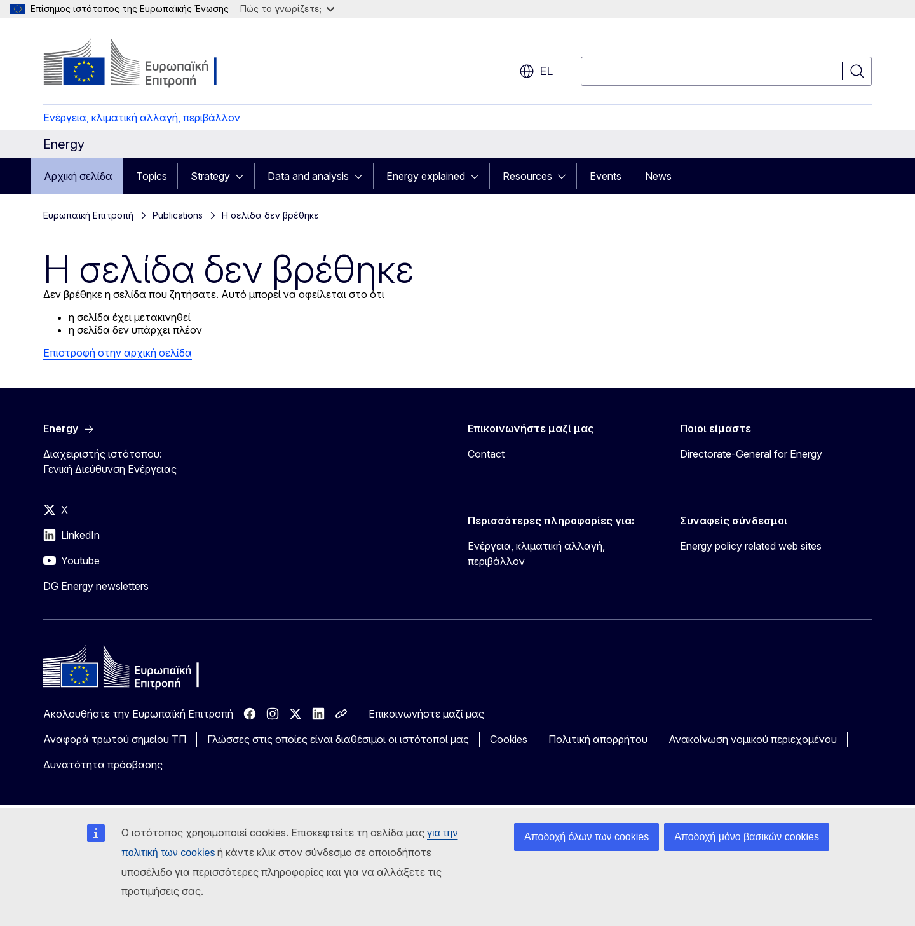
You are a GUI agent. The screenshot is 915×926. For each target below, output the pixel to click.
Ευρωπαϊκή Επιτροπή (88, 215)
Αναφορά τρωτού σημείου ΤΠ (114, 739)
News (658, 176)
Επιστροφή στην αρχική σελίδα (117, 352)
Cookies (508, 739)
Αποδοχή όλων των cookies (586, 836)
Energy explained (425, 176)
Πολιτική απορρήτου (597, 739)
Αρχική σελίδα (78, 176)
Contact (486, 453)
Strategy (210, 176)
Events (605, 176)
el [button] (536, 71)
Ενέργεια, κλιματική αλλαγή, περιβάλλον (141, 117)
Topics (151, 176)
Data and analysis (308, 176)
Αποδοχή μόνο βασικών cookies (746, 836)
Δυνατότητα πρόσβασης (103, 764)
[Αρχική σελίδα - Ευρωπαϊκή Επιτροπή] (145, 63)
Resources (527, 176)
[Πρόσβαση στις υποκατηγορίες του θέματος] (243, 176)
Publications (177, 215)
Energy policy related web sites (751, 546)
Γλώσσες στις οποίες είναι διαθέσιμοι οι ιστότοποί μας (338, 739)
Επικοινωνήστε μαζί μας (426, 713)
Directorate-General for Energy (751, 453)
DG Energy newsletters (96, 586)
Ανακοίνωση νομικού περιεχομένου (752, 739)
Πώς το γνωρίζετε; (287, 8)
